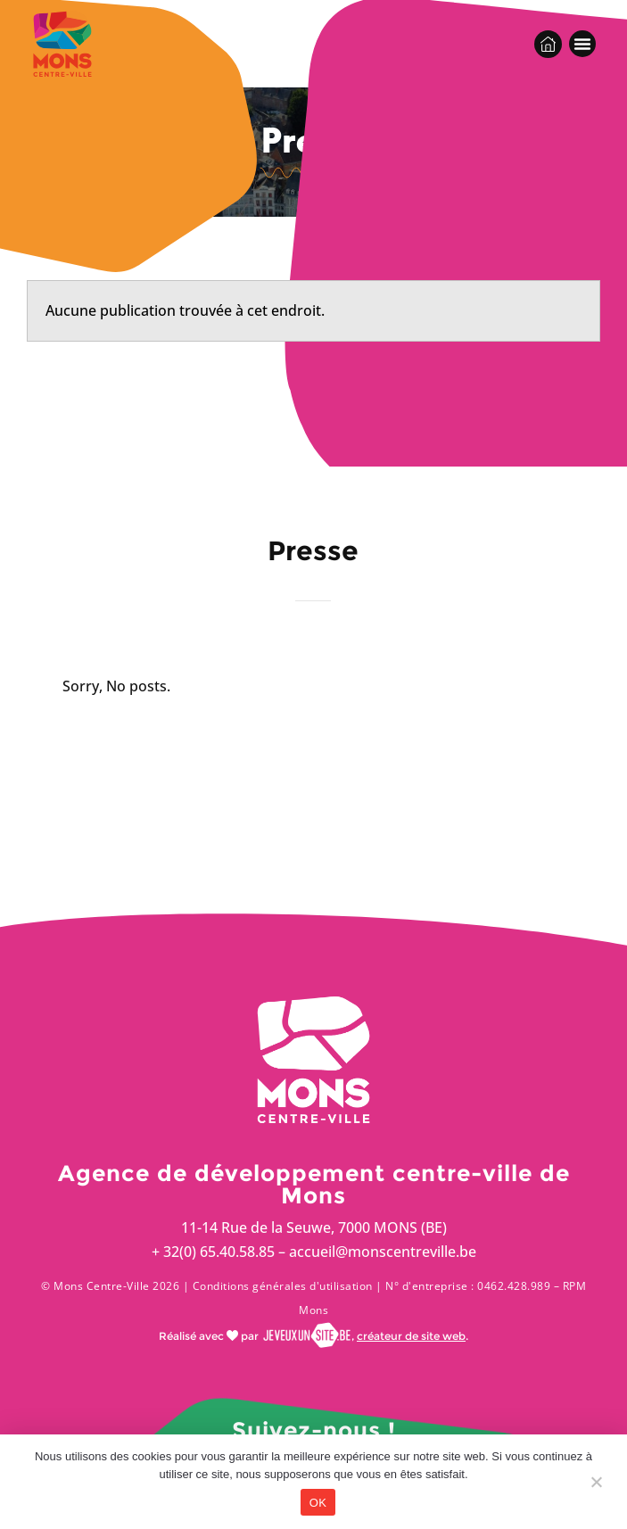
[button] (582, 43)
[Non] (596, 1486)
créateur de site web (411, 1336)
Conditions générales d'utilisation (283, 1285)
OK (317, 1502)
